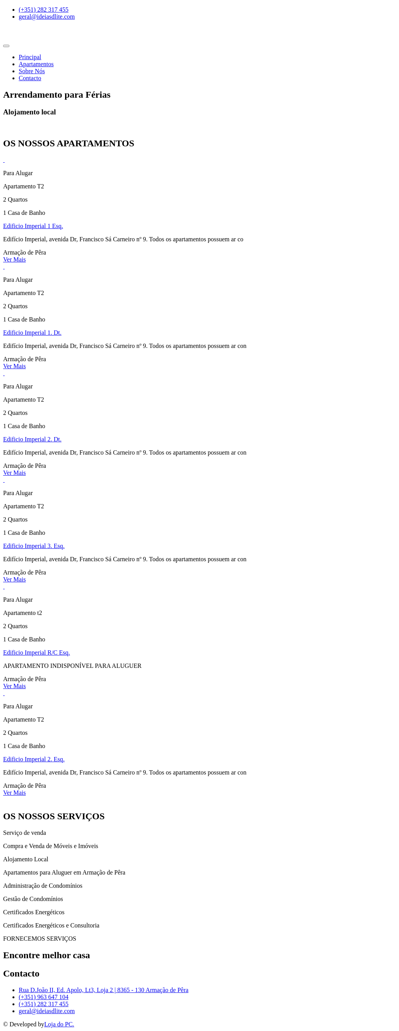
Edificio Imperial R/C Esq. (36, 652)
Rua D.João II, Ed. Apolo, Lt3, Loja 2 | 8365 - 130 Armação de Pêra (104, 990)
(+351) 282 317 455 (44, 1004)
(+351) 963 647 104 (44, 997)
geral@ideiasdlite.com (47, 1011)
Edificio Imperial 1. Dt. (32, 332)
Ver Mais (14, 259)
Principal (30, 57)
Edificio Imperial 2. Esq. (34, 759)
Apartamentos (36, 64)
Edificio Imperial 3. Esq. (34, 546)
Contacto (30, 78)
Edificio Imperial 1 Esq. (33, 226)
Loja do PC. (59, 1024)
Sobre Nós (32, 71)
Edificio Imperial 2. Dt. (32, 439)
